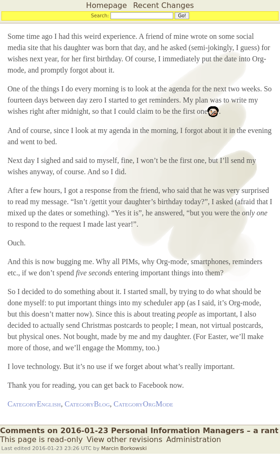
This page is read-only (41, 439)
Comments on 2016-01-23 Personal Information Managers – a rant (139, 430)
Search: (100, 15)
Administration (193, 439)
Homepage (106, 5)
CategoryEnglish (34, 404)
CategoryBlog (87, 404)
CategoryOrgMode (143, 404)
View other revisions (124, 439)
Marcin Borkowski (124, 448)
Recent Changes (163, 5)
